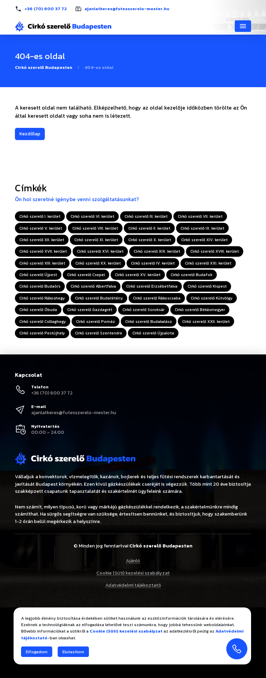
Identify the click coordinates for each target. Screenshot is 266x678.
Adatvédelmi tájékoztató (133, 585)
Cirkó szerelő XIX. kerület (157, 251)
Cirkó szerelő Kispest (207, 286)
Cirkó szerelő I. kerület (39, 216)
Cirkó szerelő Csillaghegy (42, 321)
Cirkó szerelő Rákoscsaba (156, 298)
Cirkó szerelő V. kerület (40, 228)
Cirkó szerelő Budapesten (43, 67)
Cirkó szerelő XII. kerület (41, 240)
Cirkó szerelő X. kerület (149, 240)
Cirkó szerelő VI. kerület (92, 216)
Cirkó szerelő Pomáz (95, 321)
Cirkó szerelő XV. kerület (137, 275)
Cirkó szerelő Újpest (38, 275)
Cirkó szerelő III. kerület (146, 216)
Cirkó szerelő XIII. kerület (42, 263)
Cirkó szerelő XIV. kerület (204, 240)
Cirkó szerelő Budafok (191, 275)
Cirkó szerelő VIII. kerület (95, 228)
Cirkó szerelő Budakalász (148, 321)
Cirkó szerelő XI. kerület (96, 240)
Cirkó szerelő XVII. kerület (43, 251)
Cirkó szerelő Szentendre (98, 333)
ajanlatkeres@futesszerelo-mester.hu (73, 412)
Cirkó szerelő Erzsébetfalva (151, 286)
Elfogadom (37, 651)
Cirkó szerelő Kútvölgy (211, 298)
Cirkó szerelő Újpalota (153, 333)
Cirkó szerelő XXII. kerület (206, 321)
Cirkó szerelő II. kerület (149, 228)
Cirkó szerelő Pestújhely (42, 333)
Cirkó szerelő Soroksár (143, 310)
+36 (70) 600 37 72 (52, 393)
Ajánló (133, 560)
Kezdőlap (29, 133)
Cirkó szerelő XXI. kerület (208, 263)
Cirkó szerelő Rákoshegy (42, 298)
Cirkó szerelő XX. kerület (98, 263)
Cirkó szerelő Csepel (86, 275)
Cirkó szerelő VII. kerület (200, 216)
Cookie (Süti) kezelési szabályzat (133, 573)
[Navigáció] (243, 26)
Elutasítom (73, 651)
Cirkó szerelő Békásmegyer (200, 310)
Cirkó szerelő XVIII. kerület (214, 251)
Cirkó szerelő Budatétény (99, 298)
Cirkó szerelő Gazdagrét (89, 310)
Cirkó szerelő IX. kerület (202, 228)
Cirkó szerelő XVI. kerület (100, 251)
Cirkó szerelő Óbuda (38, 310)
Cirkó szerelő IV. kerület (153, 263)
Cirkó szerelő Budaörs (39, 286)
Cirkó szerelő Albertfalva (93, 286)
